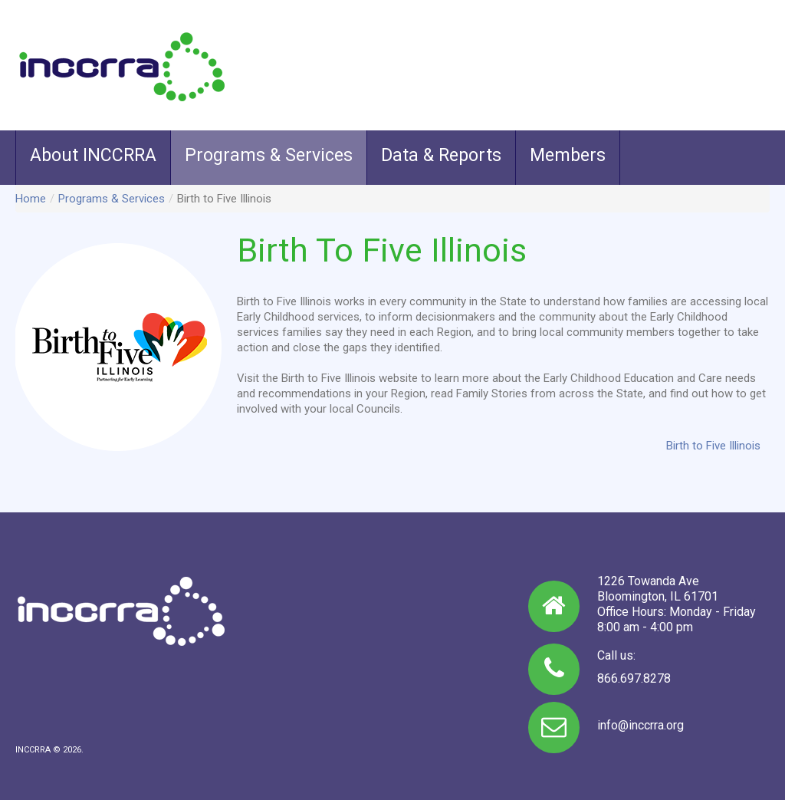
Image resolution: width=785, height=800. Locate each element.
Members (568, 155)
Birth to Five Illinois (713, 446)
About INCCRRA (93, 155)
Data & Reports (441, 155)
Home (30, 199)
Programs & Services (269, 155)
